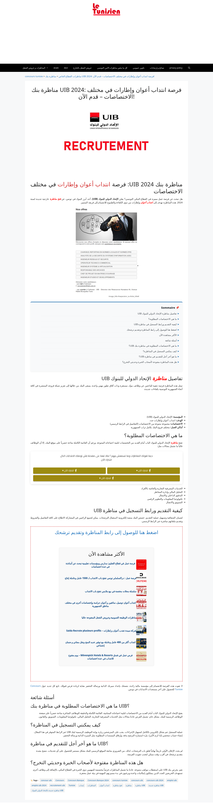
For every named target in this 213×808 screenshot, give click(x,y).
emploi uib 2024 (39, 785)
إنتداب (81, 785)
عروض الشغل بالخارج (82, 67)
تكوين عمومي (138, 67)
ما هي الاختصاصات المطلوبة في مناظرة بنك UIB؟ (153, 345)
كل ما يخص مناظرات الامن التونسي (112, 67)
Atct (66, 67)
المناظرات (92, 785)
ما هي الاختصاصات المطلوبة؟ (162, 319)
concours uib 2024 (155, 780)
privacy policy (176, 67)
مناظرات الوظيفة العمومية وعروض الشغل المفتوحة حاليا (109, 617)
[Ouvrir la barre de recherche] (189, 68)
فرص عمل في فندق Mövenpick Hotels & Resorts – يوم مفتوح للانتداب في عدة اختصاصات (100, 657)
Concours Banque (76, 780)
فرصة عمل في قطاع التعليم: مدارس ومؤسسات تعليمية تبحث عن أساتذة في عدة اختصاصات (100, 565)
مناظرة (159, 378)
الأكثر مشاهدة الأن (168, 335)
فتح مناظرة (55, 198)
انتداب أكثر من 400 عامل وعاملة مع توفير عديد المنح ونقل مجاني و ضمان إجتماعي (100, 644)
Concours (60, 780)
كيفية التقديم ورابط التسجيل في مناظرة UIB (155, 324)
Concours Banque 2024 (98, 780)
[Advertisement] (106, 41)
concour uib (46, 780)
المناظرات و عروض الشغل (37, 68)
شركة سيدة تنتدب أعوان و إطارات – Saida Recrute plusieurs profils (101, 630)
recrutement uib (57, 785)
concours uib (137, 780)
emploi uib (172, 780)
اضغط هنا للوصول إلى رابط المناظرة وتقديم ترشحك (152, 329)
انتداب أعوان (147, 202)
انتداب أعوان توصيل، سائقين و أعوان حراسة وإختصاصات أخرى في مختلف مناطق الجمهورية (100, 604)
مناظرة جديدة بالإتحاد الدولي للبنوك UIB (47, 790)
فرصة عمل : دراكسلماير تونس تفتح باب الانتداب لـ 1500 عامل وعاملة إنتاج (100, 578)
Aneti (56, 67)
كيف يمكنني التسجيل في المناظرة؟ (160, 351)
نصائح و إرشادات (157, 67)
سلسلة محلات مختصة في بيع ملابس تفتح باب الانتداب (110, 591)
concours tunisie (119, 780)
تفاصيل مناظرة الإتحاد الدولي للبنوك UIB (157, 313)
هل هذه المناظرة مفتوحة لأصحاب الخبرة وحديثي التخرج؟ (149, 362)
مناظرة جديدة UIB (156, 785)
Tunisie (72, 785)
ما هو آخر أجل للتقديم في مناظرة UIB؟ (158, 356)
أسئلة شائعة (171, 340)
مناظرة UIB (140, 785)
